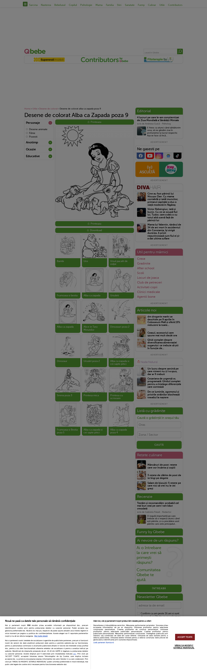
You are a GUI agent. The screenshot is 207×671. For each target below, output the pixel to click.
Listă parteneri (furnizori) (103, 643)
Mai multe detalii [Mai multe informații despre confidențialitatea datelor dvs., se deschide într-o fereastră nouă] (41, 636)
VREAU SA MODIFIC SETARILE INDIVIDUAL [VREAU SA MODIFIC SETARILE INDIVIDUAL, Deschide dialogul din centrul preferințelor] (183, 646)
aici (74, 654)
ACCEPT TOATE (184, 637)
